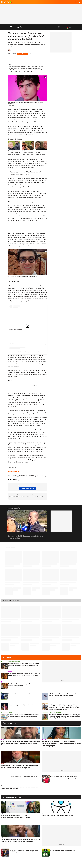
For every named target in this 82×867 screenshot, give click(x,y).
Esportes (52, 847)
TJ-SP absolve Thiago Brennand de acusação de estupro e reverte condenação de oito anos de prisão (20, 765)
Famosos (15, 475)
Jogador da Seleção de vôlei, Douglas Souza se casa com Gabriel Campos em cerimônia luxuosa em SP (24, 849)
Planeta (10, 710)
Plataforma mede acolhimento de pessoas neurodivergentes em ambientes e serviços (15, 815)
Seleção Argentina (54, 773)
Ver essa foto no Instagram (15, 329)
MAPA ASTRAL (26, 2)
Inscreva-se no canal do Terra (19, 174)
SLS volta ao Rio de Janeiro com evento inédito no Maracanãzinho (63, 849)
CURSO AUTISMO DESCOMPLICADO (46, 2)
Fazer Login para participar (28, 488)
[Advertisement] (52, 787)
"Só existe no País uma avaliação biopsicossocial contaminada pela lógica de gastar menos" (19, 786)
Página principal (8, 2)
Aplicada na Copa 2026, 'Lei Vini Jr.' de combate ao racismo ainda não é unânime (23, 775)
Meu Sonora (44, 738)
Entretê (43, 475)
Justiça (2, 762)
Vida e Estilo (31, 475)
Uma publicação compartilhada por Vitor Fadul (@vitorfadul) (27, 352)
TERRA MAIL (34, 2)
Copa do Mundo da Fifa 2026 (14, 660)
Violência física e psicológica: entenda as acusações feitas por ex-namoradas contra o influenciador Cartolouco (20, 741)
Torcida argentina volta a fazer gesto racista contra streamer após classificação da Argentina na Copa (63, 775)
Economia (51, 690)
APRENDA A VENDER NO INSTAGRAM (63, 2)
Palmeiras (10, 690)
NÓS (37, 475)
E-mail (75, 2)
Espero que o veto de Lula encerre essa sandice (57, 814)
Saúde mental (22, 475)
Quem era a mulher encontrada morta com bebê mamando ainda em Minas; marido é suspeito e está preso (20, 839)
